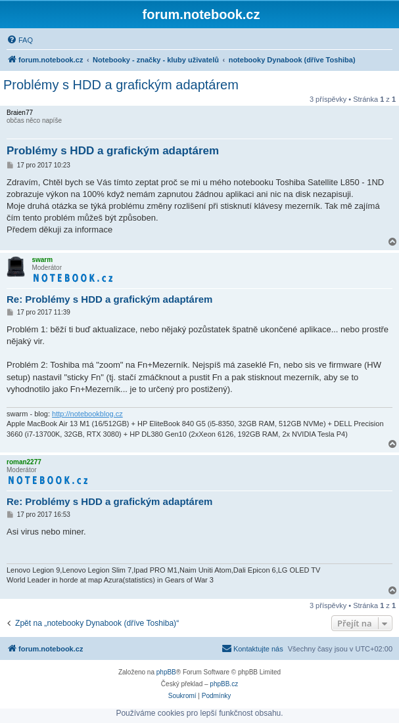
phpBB (166, 672)
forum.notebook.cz (201, 14)
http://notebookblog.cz (87, 414)
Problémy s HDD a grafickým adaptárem (121, 84)
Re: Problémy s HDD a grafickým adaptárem (109, 299)
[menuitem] (20, 40)
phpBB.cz (224, 684)
